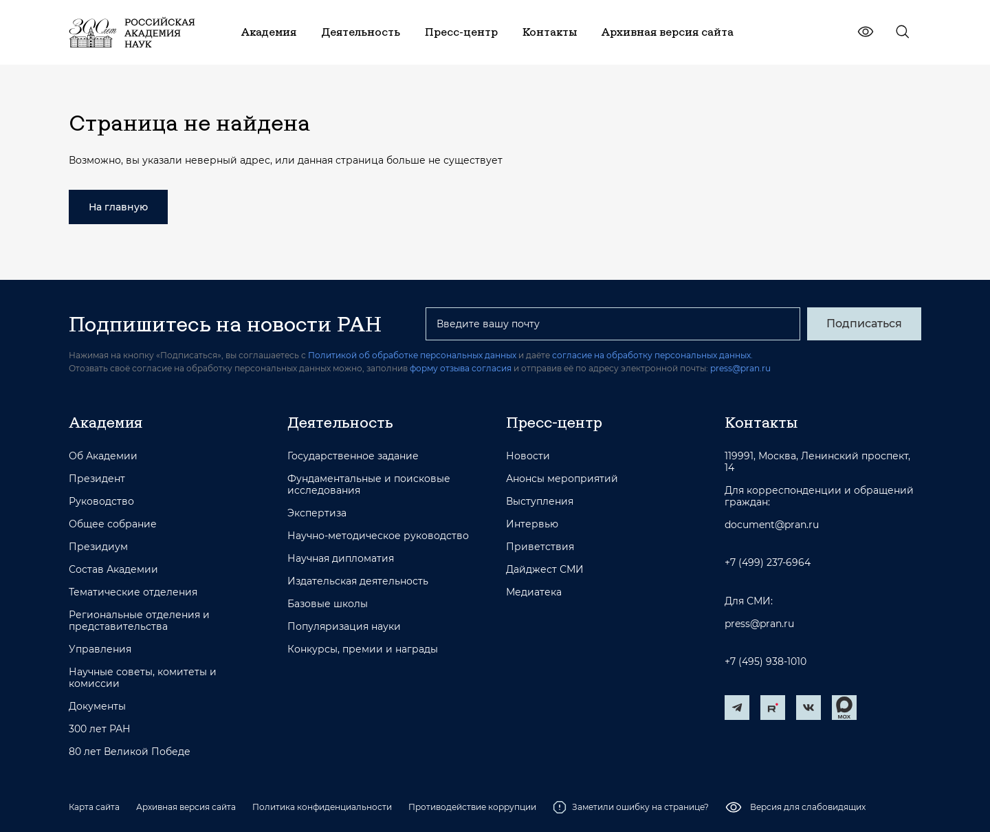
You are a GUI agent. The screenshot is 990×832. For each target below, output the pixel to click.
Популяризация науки (344, 627)
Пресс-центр (554, 422)
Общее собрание (113, 524)
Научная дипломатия (340, 559)
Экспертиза (316, 513)
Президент (97, 479)
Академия (105, 422)
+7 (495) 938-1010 (765, 662)
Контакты (761, 422)
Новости (528, 456)
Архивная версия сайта (186, 807)
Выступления (539, 501)
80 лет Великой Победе (129, 752)
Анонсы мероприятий (562, 479)
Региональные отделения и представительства (139, 621)
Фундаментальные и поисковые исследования (368, 484)
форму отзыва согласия (461, 368)
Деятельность (340, 422)
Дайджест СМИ (545, 570)
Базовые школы (327, 604)
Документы (97, 706)
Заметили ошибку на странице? (631, 807)
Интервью (532, 524)
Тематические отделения (133, 592)
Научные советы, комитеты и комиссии (143, 678)
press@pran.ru (740, 368)
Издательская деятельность (357, 581)
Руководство (101, 501)
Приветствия (540, 547)
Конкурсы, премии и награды (362, 649)
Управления (100, 649)
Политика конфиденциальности (322, 807)
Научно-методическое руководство (378, 536)
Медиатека (534, 592)
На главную (118, 207)
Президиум (98, 547)
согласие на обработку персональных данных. (652, 355)
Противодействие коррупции (472, 807)
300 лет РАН (100, 729)
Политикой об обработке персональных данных (412, 355)
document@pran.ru (772, 525)
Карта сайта (94, 807)
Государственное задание (353, 456)
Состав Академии (113, 570)
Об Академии (103, 456)
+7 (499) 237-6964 (768, 563)
